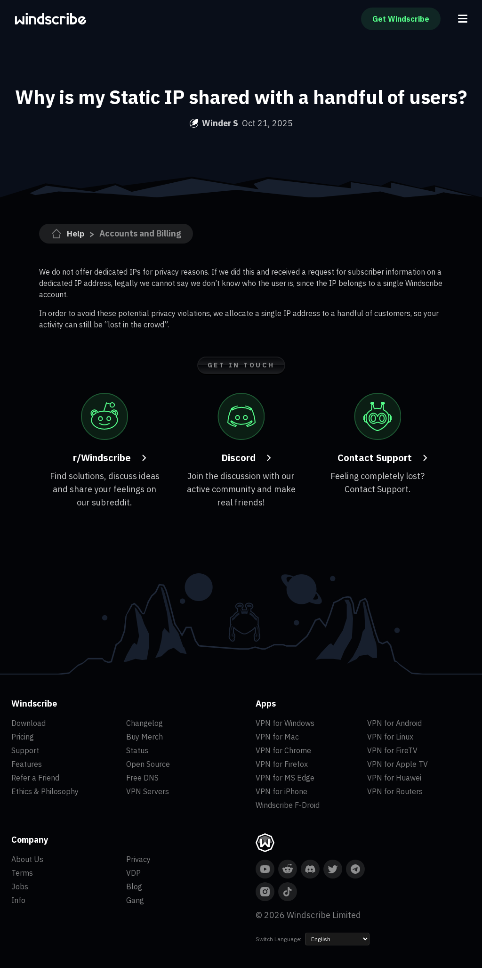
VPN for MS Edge (285, 777)
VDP (133, 873)
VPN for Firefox (282, 764)
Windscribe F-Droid (288, 805)
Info (18, 900)
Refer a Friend (35, 777)
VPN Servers (147, 791)
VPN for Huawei (394, 777)
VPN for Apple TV (397, 764)
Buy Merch (144, 736)
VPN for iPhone (281, 791)
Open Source (148, 764)
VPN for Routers (395, 791)
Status (137, 750)
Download (28, 723)
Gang (135, 900)
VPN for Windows (285, 723)
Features (26, 764)
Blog (134, 886)
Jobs (19, 886)
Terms (22, 873)
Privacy (138, 859)
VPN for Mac (277, 736)
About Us (27, 859)
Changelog (144, 723)
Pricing (22, 736)
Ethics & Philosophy (45, 791)
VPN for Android (394, 723)
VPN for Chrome (283, 750)
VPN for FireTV (392, 750)
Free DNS (142, 777)
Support (25, 750)
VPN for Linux (390, 736)
